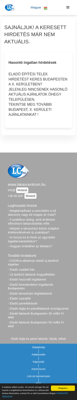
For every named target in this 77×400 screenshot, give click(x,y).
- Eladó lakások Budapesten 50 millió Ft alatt (36, 324)
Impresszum (39, 369)
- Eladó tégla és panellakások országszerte (38, 308)
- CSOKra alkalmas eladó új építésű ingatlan (33, 262)
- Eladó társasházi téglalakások (30, 293)
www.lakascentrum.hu (27, 184)
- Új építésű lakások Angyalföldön (31, 274)
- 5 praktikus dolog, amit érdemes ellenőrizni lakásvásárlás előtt (31, 221)
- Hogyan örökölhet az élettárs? (30, 246)
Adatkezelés (39, 354)
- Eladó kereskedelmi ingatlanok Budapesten (30, 286)
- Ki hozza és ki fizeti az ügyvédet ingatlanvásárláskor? (31, 239)
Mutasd (22, 190)
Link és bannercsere (38, 376)
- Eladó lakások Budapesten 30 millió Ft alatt (36, 315)
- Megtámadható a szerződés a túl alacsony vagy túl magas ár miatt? (32, 212)
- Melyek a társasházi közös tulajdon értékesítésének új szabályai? (33, 230)
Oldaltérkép (38, 347)
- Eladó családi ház (21, 269)
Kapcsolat (38, 361)
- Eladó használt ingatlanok (27, 279)
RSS (38, 383)
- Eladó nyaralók (19, 298)
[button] (39, 7)
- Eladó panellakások (22, 303)
